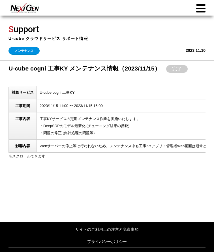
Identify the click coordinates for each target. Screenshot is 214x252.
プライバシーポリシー (107, 241)
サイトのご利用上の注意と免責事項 (107, 229)
